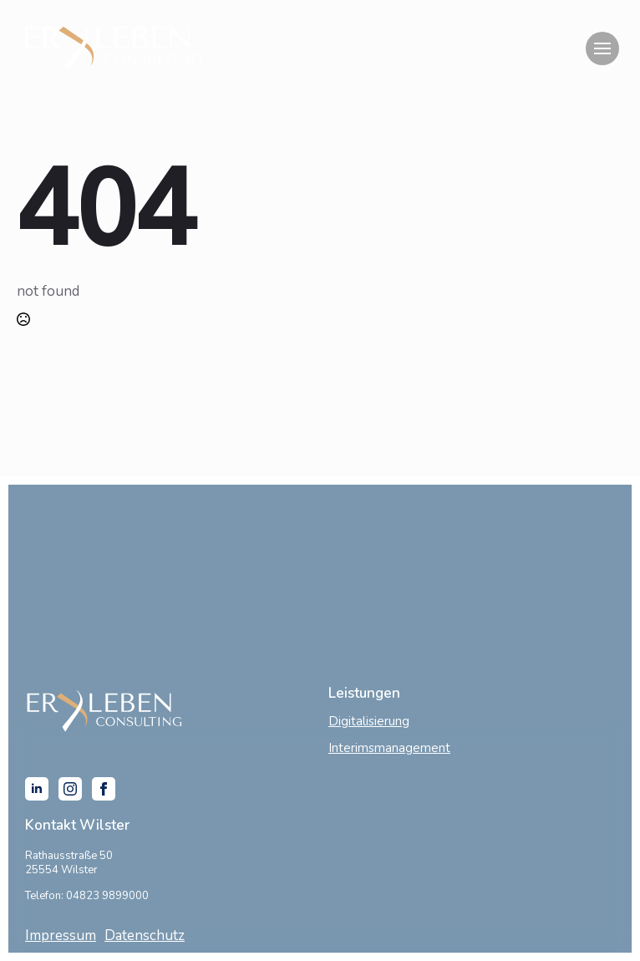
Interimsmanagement (389, 748)
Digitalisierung (368, 721)
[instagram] (70, 789)
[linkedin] (36, 789)
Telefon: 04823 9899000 (87, 895)
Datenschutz (144, 936)
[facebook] (103, 789)
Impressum (60, 936)
